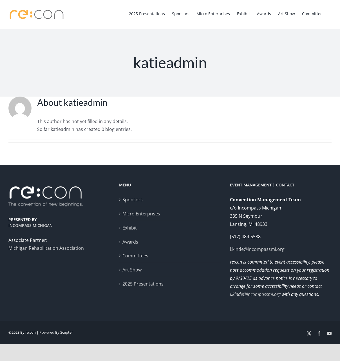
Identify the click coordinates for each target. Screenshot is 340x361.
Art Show (132, 270)
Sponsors (132, 200)
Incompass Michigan (30, 225)
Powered (46, 332)
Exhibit (129, 228)
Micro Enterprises (141, 214)
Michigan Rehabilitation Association (46, 248)
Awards (130, 242)
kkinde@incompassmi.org (257, 249)
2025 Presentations (143, 284)
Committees (135, 256)
